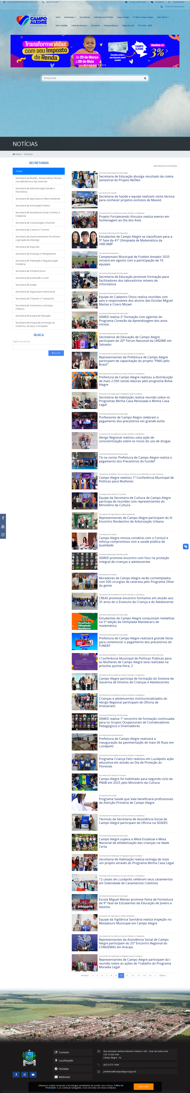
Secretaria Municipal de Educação (33, 315)
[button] (23, 51)
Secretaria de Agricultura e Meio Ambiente (38, 198)
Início (58, 17)
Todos (19, 171)
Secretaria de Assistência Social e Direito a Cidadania (38, 214)
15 (150, 966)
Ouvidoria (95, 25)
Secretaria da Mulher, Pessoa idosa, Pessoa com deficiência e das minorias (38, 180)
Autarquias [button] (70, 17)
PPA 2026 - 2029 (145, 25)
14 (144, 966)
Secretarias (85, 17)
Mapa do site (128, 25)
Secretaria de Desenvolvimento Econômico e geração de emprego (38, 238)
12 (133, 966)
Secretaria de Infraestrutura (30, 270)
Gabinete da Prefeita (103, 17)
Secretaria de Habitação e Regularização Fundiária (37, 262)
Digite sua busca (21, 341)
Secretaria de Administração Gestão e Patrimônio (35, 190)
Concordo (143, 1086)
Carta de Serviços (79, 25)
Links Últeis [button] (162, 17)
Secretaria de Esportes (27, 246)
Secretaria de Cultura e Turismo (32, 229)
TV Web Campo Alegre (143, 17)
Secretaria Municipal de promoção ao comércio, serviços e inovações (35, 324)
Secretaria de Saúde (26, 284)
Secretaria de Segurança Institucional (35, 291)
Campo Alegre (123, 17)
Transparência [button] (111, 25)
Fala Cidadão (62, 25)
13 (138, 966)
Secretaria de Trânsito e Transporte (35, 298)
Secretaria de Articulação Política (33, 205)
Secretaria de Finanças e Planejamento (36, 253)
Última (162, 966)
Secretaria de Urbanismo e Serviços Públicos (34, 307)
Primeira (85, 966)
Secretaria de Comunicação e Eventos (35, 222)
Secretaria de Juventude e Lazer (32, 277)
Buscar (56, 353)
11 (127, 966)
